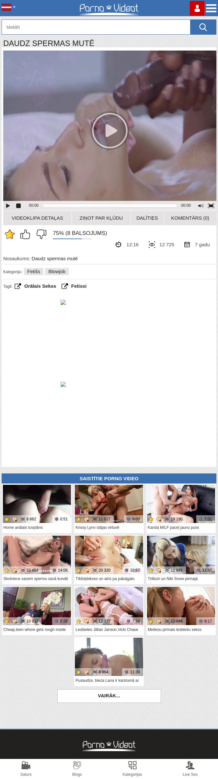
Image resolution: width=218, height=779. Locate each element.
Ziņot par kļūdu (101, 218)
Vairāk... (109, 695)
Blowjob (56, 271)
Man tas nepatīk (39, 234)
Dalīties (147, 218)
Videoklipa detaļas (37, 218)
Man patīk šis (26, 234)
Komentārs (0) (190, 218)
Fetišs (33, 271)
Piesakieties (197, 8)
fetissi (79, 286)
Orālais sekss (40, 286)
